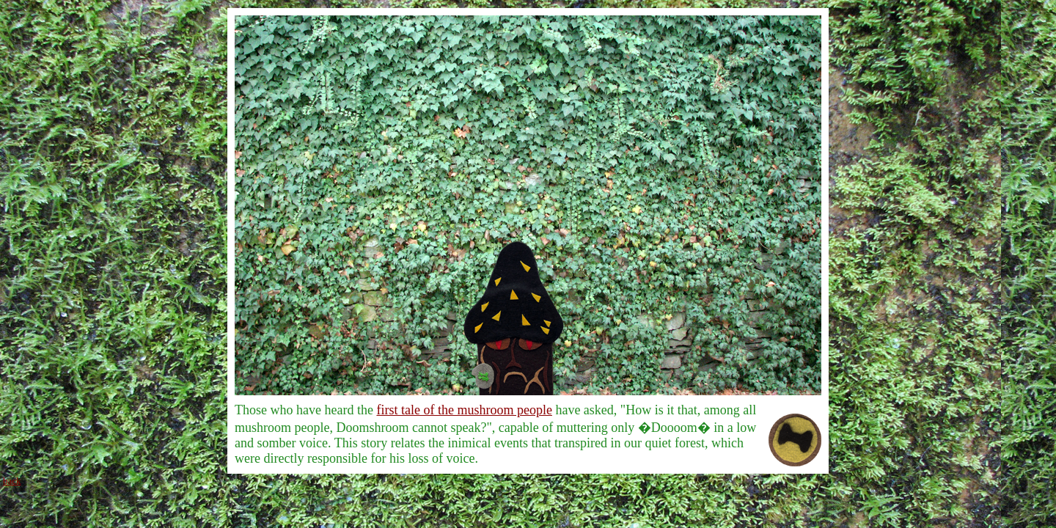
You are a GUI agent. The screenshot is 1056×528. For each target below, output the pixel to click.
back (12, 480)
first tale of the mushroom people (463, 410)
